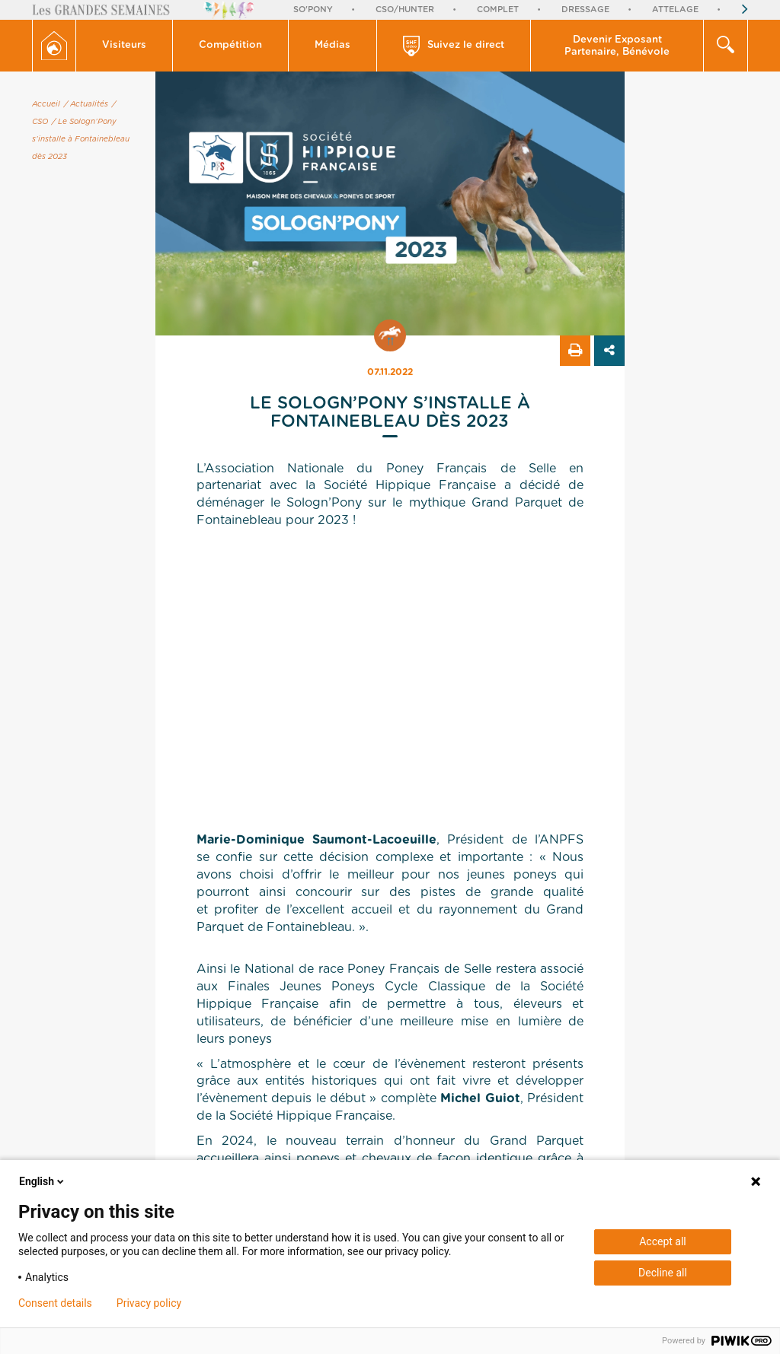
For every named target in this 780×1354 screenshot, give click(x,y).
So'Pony (313, 9)
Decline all (662, 1273)
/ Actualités (86, 104)
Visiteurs (124, 45)
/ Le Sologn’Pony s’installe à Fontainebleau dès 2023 (80, 139)
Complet (498, 9)
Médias (332, 45)
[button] (124, 46)
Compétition (230, 45)
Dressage (585, 9)
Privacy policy (149, 1303)
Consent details (55, 1303)
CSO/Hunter (405, 9)
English (42, 1181)
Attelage (675, 9)
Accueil (46, 104)
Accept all (662, 1241)
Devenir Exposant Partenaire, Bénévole (617, 46)
